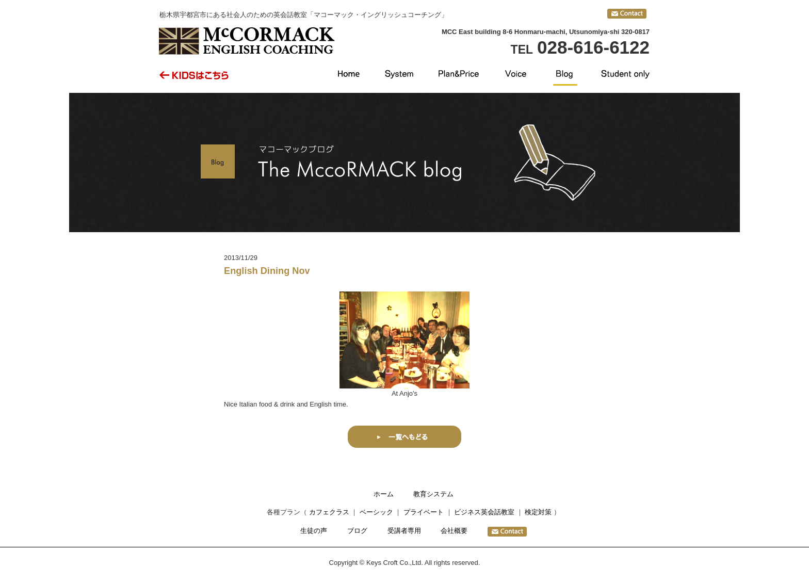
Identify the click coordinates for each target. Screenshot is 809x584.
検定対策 (538, 512)
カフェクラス (329, 512)
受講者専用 (404, 530)
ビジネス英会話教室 (484, 512)
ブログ (357, 530)
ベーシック (376, 512)
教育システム (433, 494)
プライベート (423, 512)
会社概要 (454, 530)
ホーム (384, 494)
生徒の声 (313, 530)
